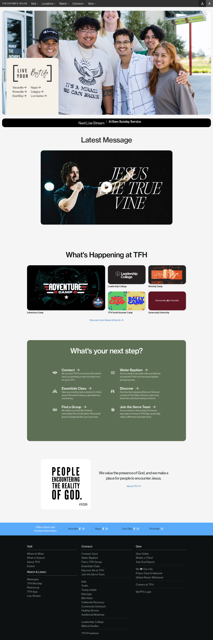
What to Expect (36, 557)
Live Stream (34, 595)
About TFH (134, 486)
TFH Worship (34, 583)
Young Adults (88, 589)
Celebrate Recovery (92, 602)
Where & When (35, 553)
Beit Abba (87, 598)
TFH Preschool (90, 633)
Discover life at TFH (92, 570)
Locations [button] (49, 3)
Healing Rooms (90, 610)
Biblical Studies (90, 626)
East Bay (19, 101)
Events (31, 566)
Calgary (37, 97)
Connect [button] (78, 3)
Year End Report (145, 562)
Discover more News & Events (106, 320)
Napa (36, 93)
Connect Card (89, 553)
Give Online (142, 553)
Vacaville (19, 93)
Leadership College (92, 622)
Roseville (20, 97)
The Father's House (14, 3)
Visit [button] (34, 3)
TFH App (32, 591)
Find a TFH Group (91, 562)
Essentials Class (90, 566)
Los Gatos (39, 101)
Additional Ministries (92, 614)
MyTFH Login (143, 591)
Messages (33, 579)
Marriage (86, 594)
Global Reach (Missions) (149, 577)
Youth (84, 585)
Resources (33, 587)
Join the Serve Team (93, 574)
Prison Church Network (149, 573)
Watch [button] (64, 3)
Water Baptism (89, 557)
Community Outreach (93, 606)
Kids (83, 581)
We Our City (144, 569)
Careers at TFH (144, 584)
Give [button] (92, 3)
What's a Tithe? (144, 557)
